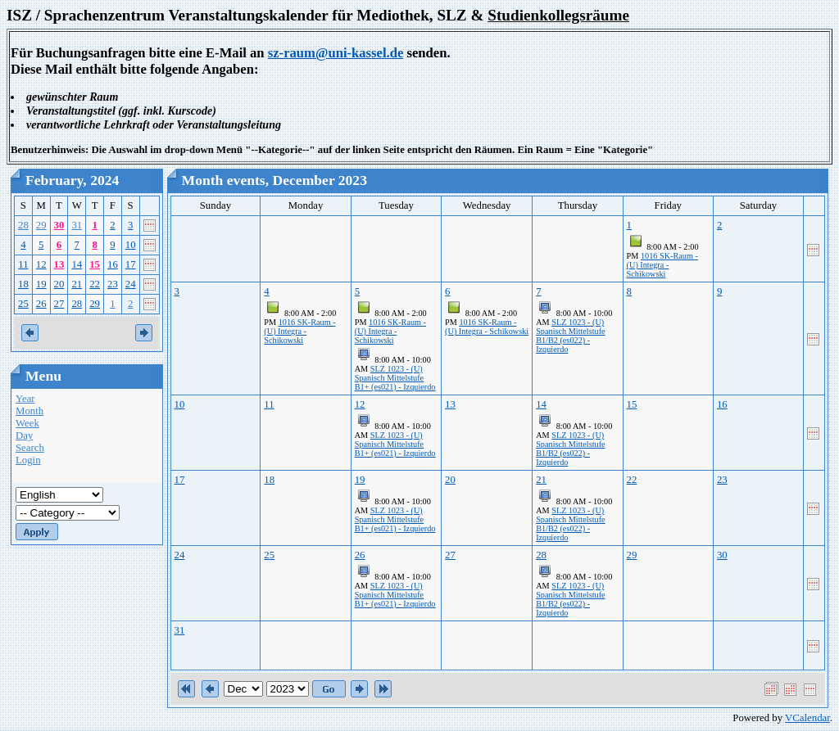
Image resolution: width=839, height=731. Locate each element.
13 (59, 264)
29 (41, 225)
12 (41, 264)
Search (30, 447)
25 (23, 303)
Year (25, 398)
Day (24, 435)
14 (76, 264)
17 (130, 264)
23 (112, 284)
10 (130, 244)
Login (28, 460)
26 (41, 303)
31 (76, 225)
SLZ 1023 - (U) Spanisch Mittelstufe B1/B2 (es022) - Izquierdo (570, 336)
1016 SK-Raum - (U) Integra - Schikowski (662, 264)
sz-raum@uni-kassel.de (336, 53)
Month (29, 411)
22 (94, 284)
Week (27, 423)
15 (94, 264)
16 (112, 264)
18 (23, 284)
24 (130, 284)
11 (23, 264)
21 (76, 284)
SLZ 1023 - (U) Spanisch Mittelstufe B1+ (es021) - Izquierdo (395, 377)
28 (23, 225)
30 (59, 225)
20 (59, 284)
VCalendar (807, 718)
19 (41, 284)
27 (59, 303)
